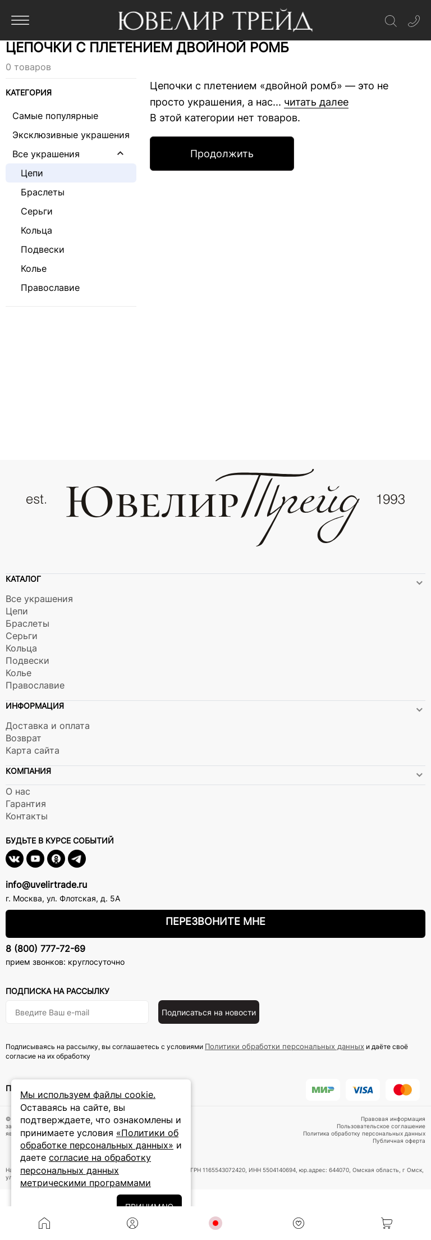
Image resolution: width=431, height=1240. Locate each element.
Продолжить (222, 153)
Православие (46, 287)
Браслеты (38, 192)
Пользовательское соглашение (381, 1126)
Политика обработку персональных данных (364, 1133)
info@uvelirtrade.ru (46, 884)
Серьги (32, 211)
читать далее (316, 102)
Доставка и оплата (48, 725)
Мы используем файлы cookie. (87, 1094)
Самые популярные (55, 115)
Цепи (27, 173)
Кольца (32, 230)
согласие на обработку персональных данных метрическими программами (85, 1170)
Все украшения (46, 153)
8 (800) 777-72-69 (45, 948)
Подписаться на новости (209, 1012)
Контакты (27, 816)
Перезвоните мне (215, 921)
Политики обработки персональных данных (284, 1046)
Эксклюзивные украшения (71, 134)
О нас (18, 791)
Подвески (38, 249)
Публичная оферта (399, 1140)
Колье (29, 268)
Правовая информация (393, 1118)
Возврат (24, 738)
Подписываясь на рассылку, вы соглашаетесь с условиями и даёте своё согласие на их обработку (207, 1051)
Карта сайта (32, 750)
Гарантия (26, 803)
